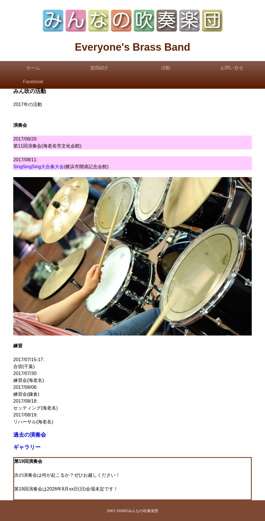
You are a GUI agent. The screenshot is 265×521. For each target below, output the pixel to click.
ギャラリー (27, 447)
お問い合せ (231, 67)
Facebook (33, 81)
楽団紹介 (99, 67)
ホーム (33, 67)
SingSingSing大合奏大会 (38, 166)
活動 (165, 67)
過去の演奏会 (29, 435)
